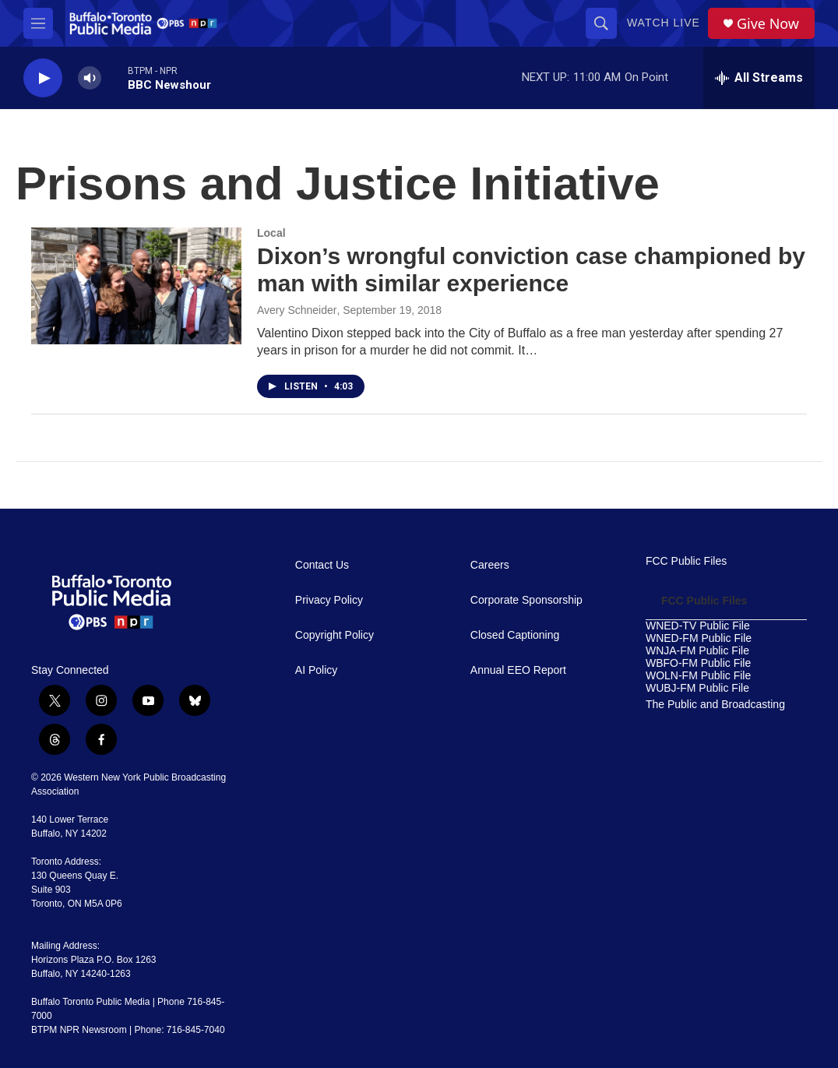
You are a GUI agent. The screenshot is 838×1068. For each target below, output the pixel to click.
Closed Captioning (514, 635)
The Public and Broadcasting (715, 704)
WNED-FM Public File (699, 638)
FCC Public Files (686, 561)
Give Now (768, 24)
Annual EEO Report (518, 670)
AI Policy (316, 670)
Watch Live (663, 22)
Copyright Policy (334, 635)
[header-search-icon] (601, 23)
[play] (42, 78)
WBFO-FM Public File (698, 663)
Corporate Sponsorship (526, 600)
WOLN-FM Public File (698, 676)
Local (271, 233)
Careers (489, 565)
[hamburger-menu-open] (38, 23)
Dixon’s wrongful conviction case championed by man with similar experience (531, 269)
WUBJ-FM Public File (697, 688)
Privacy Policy (329, 600)
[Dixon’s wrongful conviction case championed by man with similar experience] (136, 285)
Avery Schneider (296, 310)
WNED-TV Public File (698, 626)
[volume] (89, 78)
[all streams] (759, 78)
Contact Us (322, 565)
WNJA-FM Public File (697, 651)
